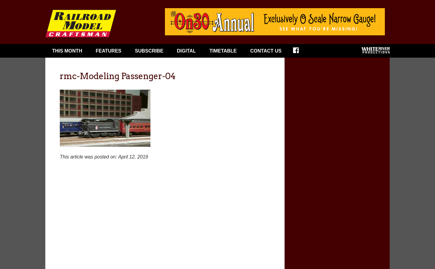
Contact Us (266, 50)
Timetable (223, 50)
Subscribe (149, 50)
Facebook (300, 52)
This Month (67, 50)
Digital (186, 50)
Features (108, 50)
